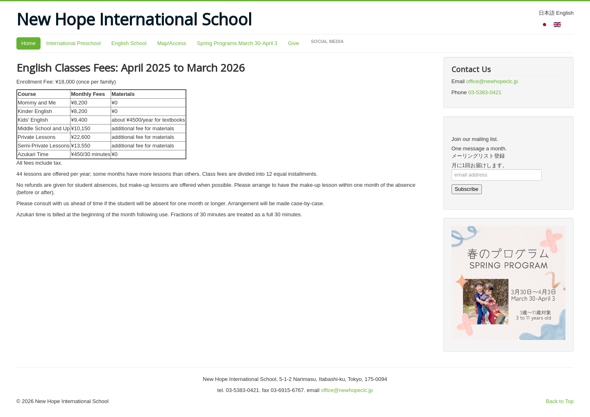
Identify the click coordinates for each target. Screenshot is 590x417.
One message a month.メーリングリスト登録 (479, 152)
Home (28, 43)
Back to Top (560, 401)
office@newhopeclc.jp (492, 81)
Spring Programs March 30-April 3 (237, 43)
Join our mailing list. (475, 139)
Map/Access (171, 43)
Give (293, 43)
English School (129, 43)
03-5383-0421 (485, 92)
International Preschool (73, 43)
